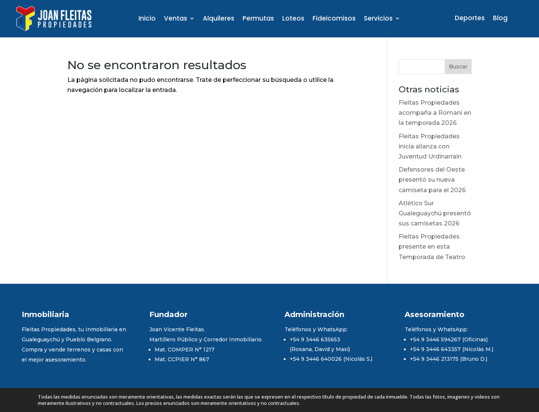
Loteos (293, 19)
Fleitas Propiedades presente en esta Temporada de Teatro (432, 246)
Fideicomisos (334, 19)
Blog (500, 18)
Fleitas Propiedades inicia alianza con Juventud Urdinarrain (430, 146)
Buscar (458, 66)
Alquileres (218, 19)
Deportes (470, 18)
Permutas (258, 19)
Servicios (378, 19)
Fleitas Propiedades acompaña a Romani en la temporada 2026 (435, 112)
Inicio (147, 19)
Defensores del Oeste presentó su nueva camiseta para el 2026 (432, 179)
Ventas (175, 19)
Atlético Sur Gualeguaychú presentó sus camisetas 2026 (435, 213)
